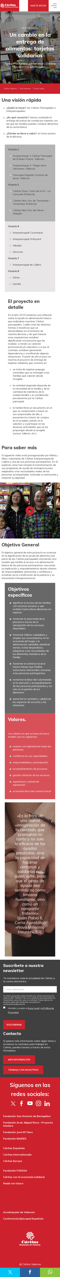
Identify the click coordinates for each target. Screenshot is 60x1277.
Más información (19, 1059)
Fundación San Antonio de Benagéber (27, 1116)
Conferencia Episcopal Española (23, 1218)
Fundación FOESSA (15, 1170)
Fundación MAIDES (14, 1138)
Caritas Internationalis (17, 1154)
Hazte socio (38, 5)
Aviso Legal (33, 1008)
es (14, 1004)
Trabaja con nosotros (23, 1069)
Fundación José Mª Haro (18, 1132)
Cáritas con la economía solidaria (24, 1177)
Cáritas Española (14, 1148)
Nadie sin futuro (13, 1183)
